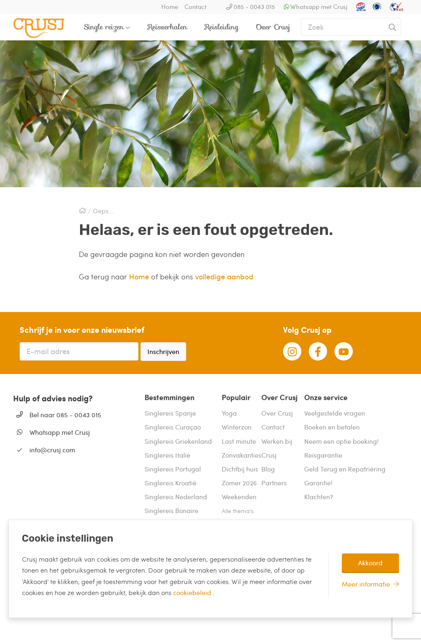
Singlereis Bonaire (171, 510)
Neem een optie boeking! (341, 441)
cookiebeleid (193, 592)
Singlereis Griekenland (178, 441)
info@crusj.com (52, 449)
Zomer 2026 (239, 482)
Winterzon (237, 427)
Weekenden (239, 496)
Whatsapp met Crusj (318, 6)
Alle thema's (238, 511)
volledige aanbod (224, 276)
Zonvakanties (241, 455)
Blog (268, 469)
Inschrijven (163, 351)
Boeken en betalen (332, 427)
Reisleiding (221, 27)
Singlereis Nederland (176, 496)
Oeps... (103, 211)
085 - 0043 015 (254, 6)
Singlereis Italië (167, 455)
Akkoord (370, 562)
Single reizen (104, 27)
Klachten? (318, 496)
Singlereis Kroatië (170, 482)
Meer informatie (366, 584)
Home (169, 6)
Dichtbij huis (240, 469)
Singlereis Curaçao (173, 427)
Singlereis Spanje (170, 413)
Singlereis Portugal (173, 469)
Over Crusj (273, 27)
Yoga (229, 413)
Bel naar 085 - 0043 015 (65, 414)
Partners (274, 482)
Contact (196, 6)
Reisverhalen (167, 27)
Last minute (239, 441)
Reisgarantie (323, 455)
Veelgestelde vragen (334, 413)
